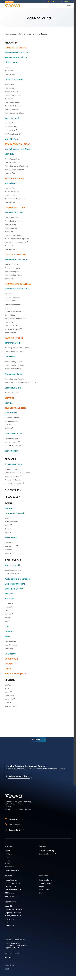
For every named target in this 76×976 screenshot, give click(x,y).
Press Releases (10, 641)
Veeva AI (9, 402)
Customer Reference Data (15, 311)
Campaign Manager (12, 297)
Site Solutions (12, 118)
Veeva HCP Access (12, 393)
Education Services (13, 476)
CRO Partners (10, 893)
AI (6, 611)
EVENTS (9, 503)
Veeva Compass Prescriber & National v (20, 382)
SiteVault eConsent (13, 134)
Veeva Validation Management (17, 239)
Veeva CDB (9, 71)
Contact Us (10, 653)
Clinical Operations (14, 79)
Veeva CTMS (10, 88)
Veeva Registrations (12, 159)
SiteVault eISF (11, 130)
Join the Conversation (18, 776)
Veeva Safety (11, 183)
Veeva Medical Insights (14, 275)
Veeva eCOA (10, 74)
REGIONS (10, 680)
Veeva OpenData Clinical (14, 113)
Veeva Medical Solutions (16, 259)
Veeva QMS (9, 232)
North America (11, 522)
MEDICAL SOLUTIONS (15, 254)
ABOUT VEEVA (13, 560)
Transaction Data (13, 374)
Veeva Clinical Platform (16, 57)
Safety (7, 857)
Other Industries (13, 433)
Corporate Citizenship (15, 583)
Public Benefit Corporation (17, 578)
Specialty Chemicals (13, 446)
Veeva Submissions (12, 162)
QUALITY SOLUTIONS (15, 207)
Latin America (11, 706)
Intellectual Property (15, 673)
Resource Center (45, 883)
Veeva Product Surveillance (16, 242)
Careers (9, 631)
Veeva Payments (11, 92)
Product (8, 607)
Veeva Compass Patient (15, 379)
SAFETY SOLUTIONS (14, 178)
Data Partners (10, 896)
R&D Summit (11, 537)
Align (6, 308)
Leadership (9, 906)
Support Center (13, 830)
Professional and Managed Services (18, 473)
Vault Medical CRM (12, 264)
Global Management (13, 570)
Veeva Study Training (13, 106)
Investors (10, 593)
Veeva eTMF (9, 85)
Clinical (7, 851)
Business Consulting (12, 469)
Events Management (13, 304)
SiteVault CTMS (11, 127)
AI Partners (8, 886)
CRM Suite (8, 294)
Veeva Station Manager (14, 221)
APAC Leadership (13, 565)
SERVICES (10, 459)
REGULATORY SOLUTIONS (17, 144)
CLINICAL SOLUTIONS (15, 47)
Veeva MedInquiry (12, 271)
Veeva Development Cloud (17, 52)
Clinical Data (11, 62)
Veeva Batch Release (13, 235)
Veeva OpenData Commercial (17, 348)
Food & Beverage (12, 442)
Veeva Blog (9, 648)
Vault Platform (11, 139)
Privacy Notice (9, 965)
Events (41, 886)
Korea (8, 703)
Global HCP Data (13, 387)
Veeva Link (9, 279)
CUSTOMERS (13, 490)
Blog (40, 893)
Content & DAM (11, 326)
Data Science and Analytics (15, 318)
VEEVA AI (9, 398)
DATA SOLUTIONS (14, 338)
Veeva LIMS (9, 246)
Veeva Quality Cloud (14, 212)
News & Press (44, 890)
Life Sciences (11, 412)
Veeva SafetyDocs (12, 192)
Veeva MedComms (12, 268)
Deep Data (10, 356)
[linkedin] (6, 958)
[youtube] (10, 958)
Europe (8, 525)
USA (7, 688)
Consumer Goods (12, 439)
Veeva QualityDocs (12, 217)
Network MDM (10, 315)
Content (9, 614)
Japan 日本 (10, 699)
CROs (7, 618)
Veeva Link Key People (13, 362)
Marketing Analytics (13, 329)
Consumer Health (11, 421)
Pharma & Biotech (12, 418)
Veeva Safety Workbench (15, 199)
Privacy (8, 663)
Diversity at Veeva (14, 588)
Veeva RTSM (9, 99)
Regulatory (9, 854)
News (7, 636)
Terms (8, 668)
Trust (7, 626)
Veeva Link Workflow (12, 369)
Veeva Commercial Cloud (17, 288)
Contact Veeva (13, 824)
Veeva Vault (11, 658)
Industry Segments (12, 870)
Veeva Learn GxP (12, 228)
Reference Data (12, 342)
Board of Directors (12, 574)
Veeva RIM (9, 153)
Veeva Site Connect (12, 102)
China (8, 529)
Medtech (9, 428)
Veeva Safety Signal (12, 195)
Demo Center (12, 450)
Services (9, 603)
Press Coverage (11, 645)
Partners (9, 598)
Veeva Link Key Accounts (14, 365)
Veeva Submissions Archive (15, 170)
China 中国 (9, 696)
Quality (7, 860)
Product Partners (11, 883)
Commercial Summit (15, 513)
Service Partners (11, 880)
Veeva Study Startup (13, 95)
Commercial (9, 867)
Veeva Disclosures (12, 109)
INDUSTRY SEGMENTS (15, 407)
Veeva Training (10, 224)
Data (7, 621)
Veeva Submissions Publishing (16, 166)
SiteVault (9, 123)
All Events (9, 508)
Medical (7, 863)
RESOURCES (12, 497)
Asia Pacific (9, 518)
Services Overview (13, 464)
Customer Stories (45, 880)
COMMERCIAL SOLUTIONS (18, 284)
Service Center (10, 301)
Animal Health (10, 425)
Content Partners (11, 890)
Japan (8, 532)
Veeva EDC (9, 67)
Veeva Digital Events (12, 480)
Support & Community (14, 483)
